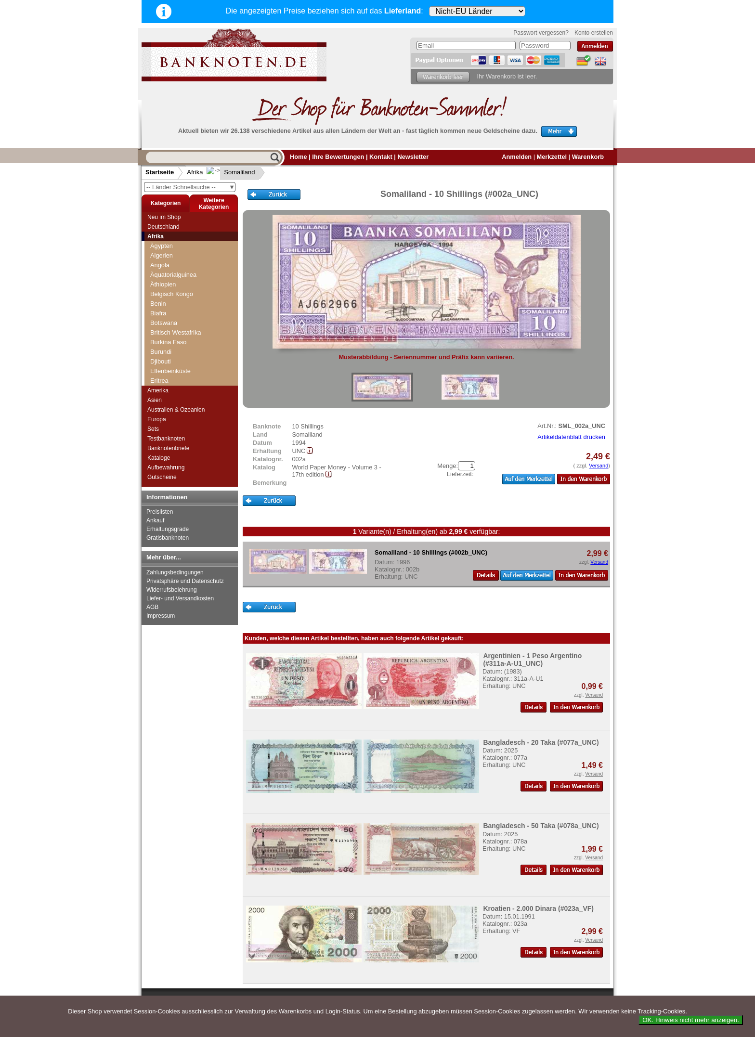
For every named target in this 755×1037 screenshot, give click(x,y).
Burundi (160, 351)
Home (298, 156)
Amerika (158, 390)
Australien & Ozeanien (176, 409)
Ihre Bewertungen (338, 156)
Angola (159, 265)
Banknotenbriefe (168, 448)
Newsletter (413, 156)
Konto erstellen (593, 32)
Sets (153, 429)
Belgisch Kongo (171, 294)
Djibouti (160, 361)
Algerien (161, 255)
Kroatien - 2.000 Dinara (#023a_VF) (538, 908)
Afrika (195, 172)
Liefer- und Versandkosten (180, 598)
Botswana (163, 322)
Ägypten (161, 245)
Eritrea (159, 380)
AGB (152, 607)
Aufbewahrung (165, 467)
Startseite (159, 172)
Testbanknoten (166, 438)
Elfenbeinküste (170, 371)
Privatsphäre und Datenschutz (185, 581)
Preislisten (159, 511)
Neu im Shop (164, 217)
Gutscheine (162, 477)
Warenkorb (588, 156)
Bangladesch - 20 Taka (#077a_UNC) (541, 742)
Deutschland (163, 226)
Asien (154, 400)
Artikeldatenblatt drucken (571, 437)
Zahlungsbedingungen (175, 572)
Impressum (160, 615)
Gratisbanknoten (167, 537)
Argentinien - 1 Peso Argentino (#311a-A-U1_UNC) (532, 659)
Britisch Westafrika (175, 332)
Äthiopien (163, 284)
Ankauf (155, 520)
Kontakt (380, 156)
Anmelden (517, 156)
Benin (158, 303)
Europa (156, 419)
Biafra (158, 313)
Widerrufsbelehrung (171, 589)
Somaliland (231, 172)
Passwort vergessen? (541, 32)
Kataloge (158, 457)
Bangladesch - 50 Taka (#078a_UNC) (541, 826)
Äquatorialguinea (173, 274)
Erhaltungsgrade (167, 529)
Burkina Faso (168, 342)
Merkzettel (552, 156)
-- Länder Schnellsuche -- (190, 187)
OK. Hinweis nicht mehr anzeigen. (690, 1020)
